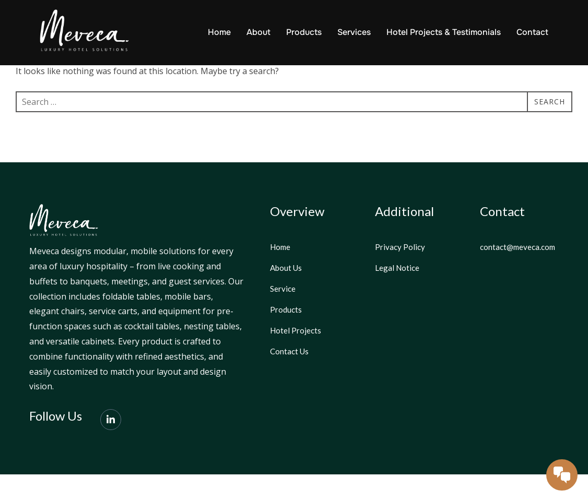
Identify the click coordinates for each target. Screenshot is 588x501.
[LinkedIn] (110, 446)
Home (219, 32)
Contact (532, 32)
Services (354, 32)
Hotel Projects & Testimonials (443, 32)
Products (304, 32)
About (258, 32)
